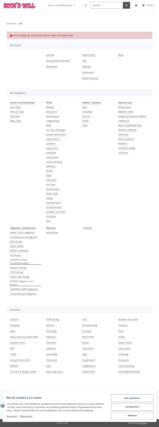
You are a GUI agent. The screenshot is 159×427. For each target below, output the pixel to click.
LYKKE (85, 120)
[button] (84, 5)
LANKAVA (51, 152)
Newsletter (52, 66)
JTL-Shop (142, 423)
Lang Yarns (52, 148)
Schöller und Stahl (56, 211)
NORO (49, 170)
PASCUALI (51, 179)
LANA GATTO (53, 138)
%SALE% (87, 227)
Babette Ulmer (126, 111)
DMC (48, 125)
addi (48, 365)
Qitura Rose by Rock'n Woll (24, 336)
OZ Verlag (51, 330)
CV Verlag (123, 354)
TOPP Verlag (52, 319)
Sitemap (86, 66)
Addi (84, 107)
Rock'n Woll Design (20, 276)
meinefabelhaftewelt (129, 371)
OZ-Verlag (15, 255)
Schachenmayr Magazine (23, 293)
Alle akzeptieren (131, 398)
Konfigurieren (130, 406)
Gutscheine (52, 232)
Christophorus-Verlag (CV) (23, 236)
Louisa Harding (54, 161)
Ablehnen (130, 414)
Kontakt (50, 54)
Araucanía (51, 111)
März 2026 (15, 120)
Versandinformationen (58, 60)
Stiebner (14, 319)
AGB (84, 60)
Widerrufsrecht (90, 78)
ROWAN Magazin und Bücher (21, 283)
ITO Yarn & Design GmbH (23, 371)
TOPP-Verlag (16, 272)
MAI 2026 (15, 116)
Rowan (49, 198)
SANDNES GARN (126, 148)
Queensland (52, 188)
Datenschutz (28, 417)
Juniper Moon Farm (56, 134)
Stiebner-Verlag (18, 267)
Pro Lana (50, 184)
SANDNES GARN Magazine (24, 289)
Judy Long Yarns (54, 371)
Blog (120, 54)
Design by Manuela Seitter (132, 116)
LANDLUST (123, 120)
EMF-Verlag (16, 241)
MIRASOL (51, 166)
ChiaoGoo (87, 111)
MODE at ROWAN (127, 129)
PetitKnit (122, 143)
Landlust (50, 143)
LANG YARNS (17, 246)
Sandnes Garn (53, 202)
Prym (85, 125)
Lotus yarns (52, 157)
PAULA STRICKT (126, 138)
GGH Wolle (51, 354)
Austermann (52, 116)
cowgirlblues (53, 120)
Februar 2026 (17, 111)
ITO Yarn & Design (55, 129)
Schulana (51, 216)
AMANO (50, 107)
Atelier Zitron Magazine (22, 232)
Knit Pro (86, 116)
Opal (48, 175)
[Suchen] (106, 5)
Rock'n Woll (52, 193)
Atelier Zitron (125, 342)
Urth (48, 220)
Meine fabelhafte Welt (130, 125)
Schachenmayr (54, 207)
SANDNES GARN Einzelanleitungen (19, 261)
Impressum (13, 417)
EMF (12, 348)
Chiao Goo (51, 359)
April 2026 (15, 107)
